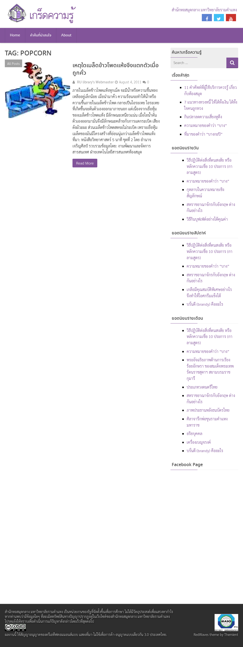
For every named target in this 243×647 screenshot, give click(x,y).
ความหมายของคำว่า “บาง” (205, 125)
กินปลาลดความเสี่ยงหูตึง (203, 116)
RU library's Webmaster (95, 81)
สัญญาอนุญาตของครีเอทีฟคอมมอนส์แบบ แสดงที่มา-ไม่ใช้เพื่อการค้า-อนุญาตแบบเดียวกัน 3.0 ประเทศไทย (93, 634)
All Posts (13, 63)
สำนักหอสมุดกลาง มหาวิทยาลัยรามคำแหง (204, 9)
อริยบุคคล (194, 433)
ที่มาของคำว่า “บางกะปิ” (203, 134)
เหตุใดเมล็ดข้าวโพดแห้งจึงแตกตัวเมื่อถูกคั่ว (115, 69)
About (66, 35)
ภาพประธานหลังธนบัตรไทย (208, 410)
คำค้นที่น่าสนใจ (40, 35)
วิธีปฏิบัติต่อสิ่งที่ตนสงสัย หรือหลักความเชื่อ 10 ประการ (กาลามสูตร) (209, 166)
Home (15, 35)
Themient (231, 634)
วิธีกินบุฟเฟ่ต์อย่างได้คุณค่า (207, 219)
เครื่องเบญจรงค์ (199, 442)
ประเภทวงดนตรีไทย (202, 387)
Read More (85, 162)
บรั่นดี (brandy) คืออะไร (205, 304)
